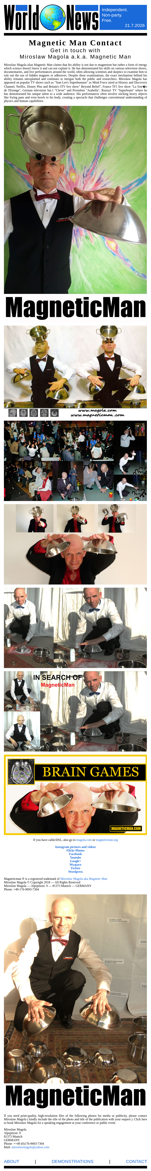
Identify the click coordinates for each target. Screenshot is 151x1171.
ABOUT (11, 1161)
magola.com (84, 840)
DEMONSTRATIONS (72, 1161)
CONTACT (136, 1161)
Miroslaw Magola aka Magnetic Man (83, 878)
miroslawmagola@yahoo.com (30, 1147)
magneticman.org (107, 840)
